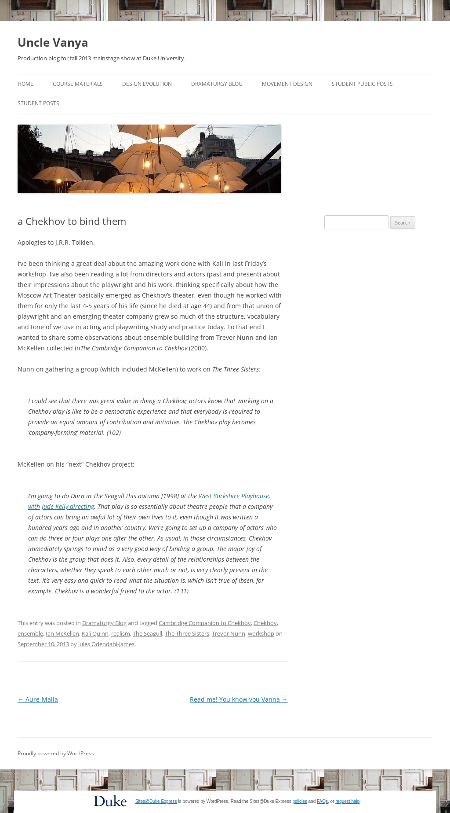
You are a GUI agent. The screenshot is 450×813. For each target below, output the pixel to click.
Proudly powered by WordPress (56, 753)
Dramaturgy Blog (217, 84)
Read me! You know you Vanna (239, 699)
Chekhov (265, 623)
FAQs (322, 801)
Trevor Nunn (228, 633)
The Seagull (147, 633)
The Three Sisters (187, 633)
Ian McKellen (62, 633)
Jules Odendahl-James (106, 644)
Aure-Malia (38, 699)
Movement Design (287, 84)
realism (120, 633)
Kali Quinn (95, 633)
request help (347, 801)
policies (299, 801)
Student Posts (38, 103)
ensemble (30, 633)
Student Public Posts (362, 84)
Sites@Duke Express (156, 801)
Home (25, 84)
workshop (261, 633)
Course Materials (78, 84)
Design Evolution (147, 84)
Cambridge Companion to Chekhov (205, 623)
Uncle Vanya (53, 42)
